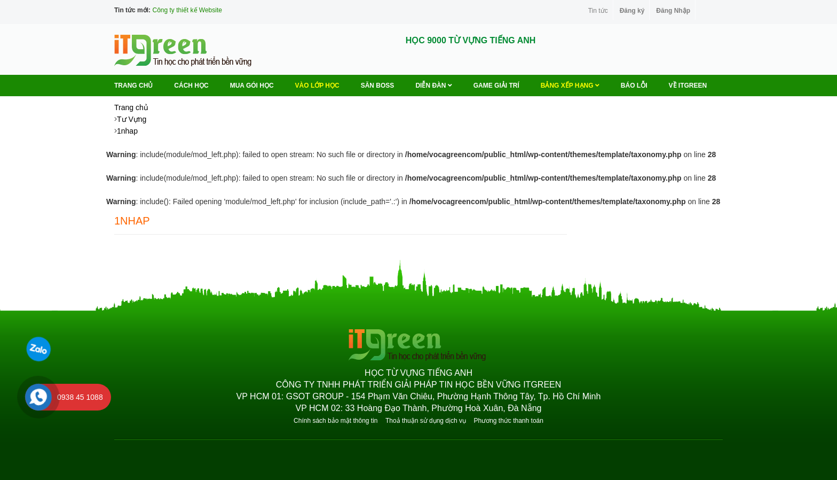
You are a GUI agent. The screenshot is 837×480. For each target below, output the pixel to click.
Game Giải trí (496, 85)
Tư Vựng (131, 119)
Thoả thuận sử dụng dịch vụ (425, 420)
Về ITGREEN (688, 85)
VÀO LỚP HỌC (317, 85)
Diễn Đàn (433, 85)
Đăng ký (632, 10)
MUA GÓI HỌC (252, 85)
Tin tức (598, 10)
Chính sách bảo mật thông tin (335, 420)
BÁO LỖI (634, 85)
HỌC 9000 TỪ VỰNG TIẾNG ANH (471, 40)
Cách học (191, 85)
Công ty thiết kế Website (187, 10)
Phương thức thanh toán (508, 420)
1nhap (127, 131)
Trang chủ (133, 85)
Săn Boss (377, 85)
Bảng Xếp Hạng (570, 85)
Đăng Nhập (673, 10)
